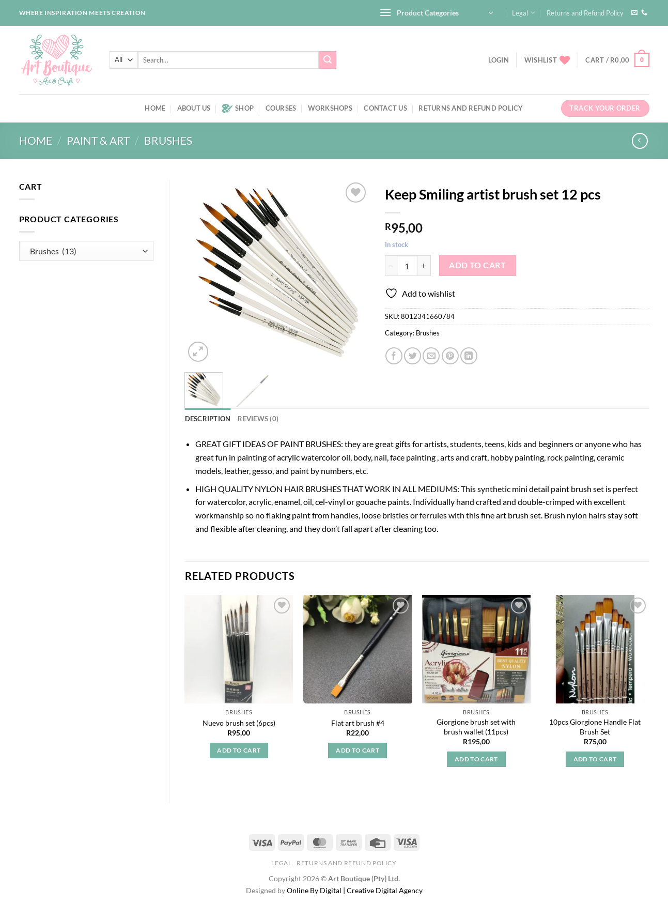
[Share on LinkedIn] (468, 355)
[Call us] (644, 13)
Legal (523, 13)
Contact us (385, 108)
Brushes (168, 140)
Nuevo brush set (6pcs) (239, 722)
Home (155, 108)
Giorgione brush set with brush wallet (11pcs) (476, 726)
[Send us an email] (634, 13)
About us (194, 108)
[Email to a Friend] (431, 355)
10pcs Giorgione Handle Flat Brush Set (595, 726)
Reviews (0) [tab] (258, 419)
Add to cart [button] (238, 750)
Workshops (330, 108)
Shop (238, 108)
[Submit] (327, 60)
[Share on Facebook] (393, 355)
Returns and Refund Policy (585, 13)
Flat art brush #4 (357, 722)
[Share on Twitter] (412, 355)
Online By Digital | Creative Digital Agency (355, 890)
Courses (281, 108)
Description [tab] (208, 419)
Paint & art (98, 140)
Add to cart (477, 265)
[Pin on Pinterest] (450, 355)
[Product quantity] (407, 265)
